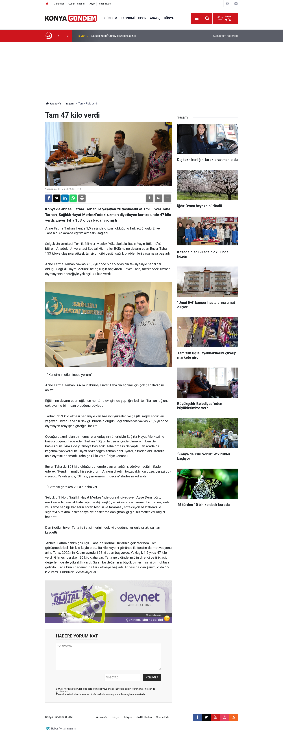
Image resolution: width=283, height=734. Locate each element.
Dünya (169, 18)
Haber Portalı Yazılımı (63, 728)
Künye (115, 717)
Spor (142, 18)
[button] (149, 198)
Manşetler (59, 3)
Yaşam (70, 103)
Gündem (110, 18)
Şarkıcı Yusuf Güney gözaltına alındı (113, 36)
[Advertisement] (141, 69)
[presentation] (58, 36)
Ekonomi (128, 18)
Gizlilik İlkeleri (144, 717)
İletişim (128, 717)
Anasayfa (53, 103)
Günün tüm (225, 36)
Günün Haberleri (76, 3)
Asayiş (155, 18)
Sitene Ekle (105, 3)
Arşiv (92, 3)
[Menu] (196, 18)
